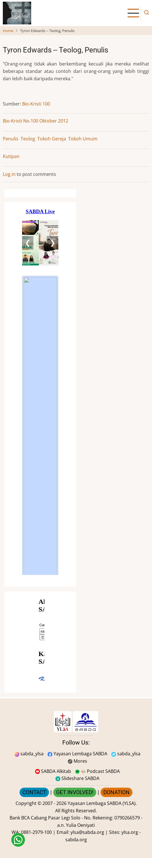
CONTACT (34, 792)
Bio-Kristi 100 (36, 104)
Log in (9, 174)
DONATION (116, 792)
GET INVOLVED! (74, 792)
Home (8, 30)
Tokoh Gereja (51, 139)
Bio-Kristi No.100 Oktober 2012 (35, 121)
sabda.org (76, 839)
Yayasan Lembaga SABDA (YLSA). (102, 803)
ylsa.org (129, 832)
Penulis (10, 139)
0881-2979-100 (36, 832)
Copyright (26, 803)
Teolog (28, 139)
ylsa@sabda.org (87, 832)
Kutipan (11, 156)
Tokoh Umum (82, 139)
